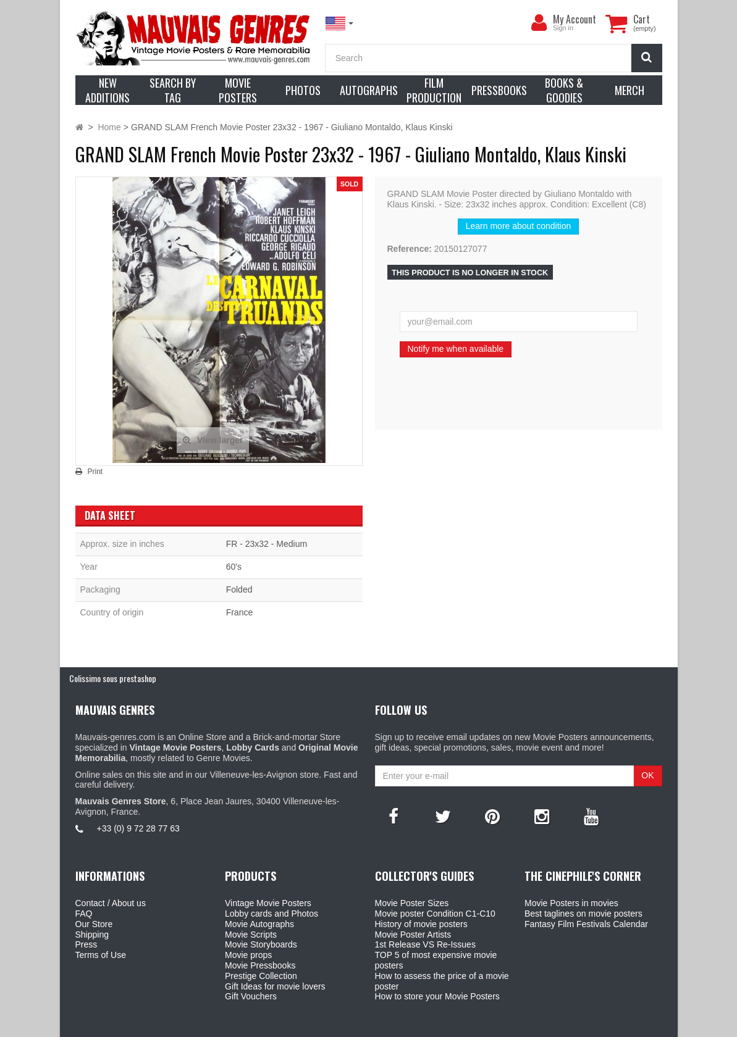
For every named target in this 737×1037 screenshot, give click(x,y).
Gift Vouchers (251, 996)
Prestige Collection (261, 976)
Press (86, 944)
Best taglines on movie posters (583, 913)
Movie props (248, 955)
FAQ (84, 913)
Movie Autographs (259, 924)
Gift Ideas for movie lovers (275, 986)
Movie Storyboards (261, 944)
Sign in (563, 27)
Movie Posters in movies (571, 903)
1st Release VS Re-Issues (425, 944)
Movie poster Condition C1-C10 (435, 913)
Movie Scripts (251, 934)
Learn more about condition (518, 226)
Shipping (92, 934)
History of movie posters (421, 924)
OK (647, 775)
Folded (239, 589)
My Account (574, 19)
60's (234, 567)
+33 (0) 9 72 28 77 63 (138, 828)
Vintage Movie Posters (268, 903)
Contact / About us (110, 903)
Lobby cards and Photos (271, 913)
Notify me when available (456, 349)
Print (95, 471)
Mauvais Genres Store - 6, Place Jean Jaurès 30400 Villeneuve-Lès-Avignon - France (396, 1025)
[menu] (539, 22)
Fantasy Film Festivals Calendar (586, 924)
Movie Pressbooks (260, 965)
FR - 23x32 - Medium (266, 544)
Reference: (409, 249)
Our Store (94, 924)
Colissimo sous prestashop (112, 678)
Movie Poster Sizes (412, 903)
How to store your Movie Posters (437, 996)
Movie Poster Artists (413, 934)
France (239, 612)
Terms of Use (100, 955)
